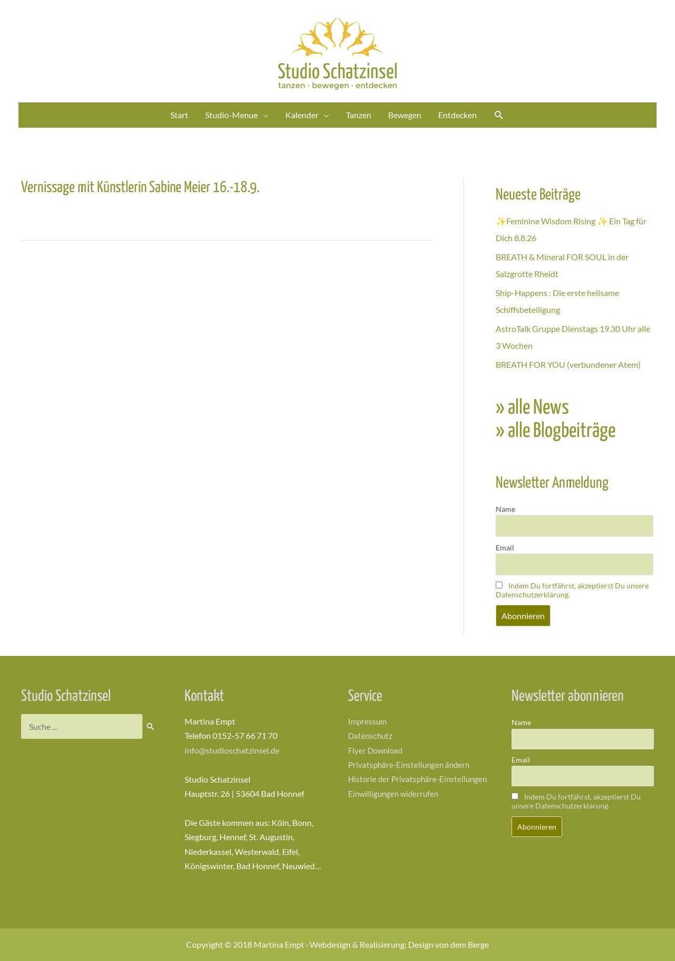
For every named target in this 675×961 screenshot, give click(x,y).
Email (505, 547)
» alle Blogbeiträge (555, 431)
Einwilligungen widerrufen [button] (395, 807)
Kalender (302, 115)
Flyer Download (377, 750)
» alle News (532, 408)
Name (505, 509)
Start (179, 115)
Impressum (368, 721)
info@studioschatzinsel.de (232, 750)
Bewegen (404, 115)
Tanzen (358, 115)
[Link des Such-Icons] (499, 115)
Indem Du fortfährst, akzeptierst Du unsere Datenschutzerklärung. (576, 801)
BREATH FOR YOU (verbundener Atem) (568, 364)
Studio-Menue (231, 115)
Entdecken (457, 115)
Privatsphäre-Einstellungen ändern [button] (411, 764)
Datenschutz (371, 735)
